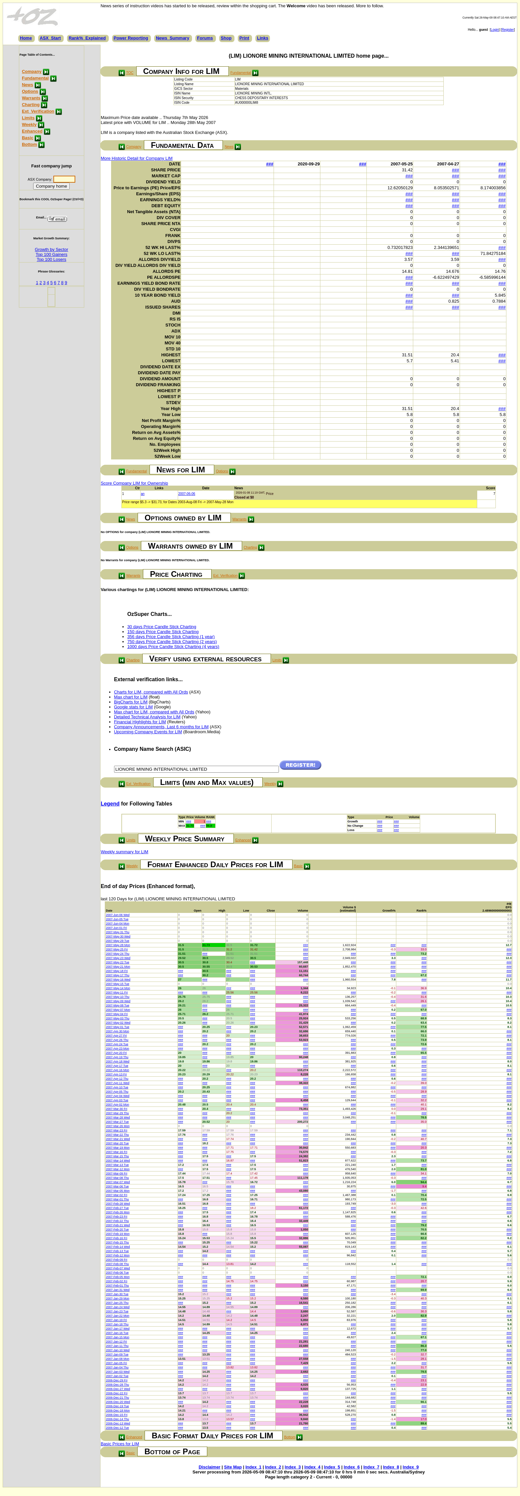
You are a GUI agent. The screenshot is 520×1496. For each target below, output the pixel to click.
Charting (30, 104)
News (27, 84)
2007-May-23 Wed (118, 958)
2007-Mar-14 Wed (118, 1160)
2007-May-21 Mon (118, 966)
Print (244, 37)
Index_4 (312, 1467)
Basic (27, 137)
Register (507, 29)
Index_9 (411, 1467)
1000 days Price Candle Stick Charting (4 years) (173, 646)
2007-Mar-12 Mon (118, 1169)
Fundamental (35, 78)
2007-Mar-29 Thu (117, 1113)
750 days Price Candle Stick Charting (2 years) (172, 641)
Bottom (29, 144)
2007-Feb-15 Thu (117, 1242)
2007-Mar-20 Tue (117, 1143)
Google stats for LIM (133, 706)
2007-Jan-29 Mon (117, 1298)
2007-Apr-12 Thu (117, 1078)
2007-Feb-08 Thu (117, 1264)
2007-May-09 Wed (118, 1001)
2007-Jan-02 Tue (117, 1376)
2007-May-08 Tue (117, 1005)
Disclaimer (210, 1467)
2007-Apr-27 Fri (116, 1035)
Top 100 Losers (51, 259)
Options (30, 91)
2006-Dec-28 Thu (117, 1384)
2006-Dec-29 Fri (116, 1380)
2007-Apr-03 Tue (117, 1100)
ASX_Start (50, 37)
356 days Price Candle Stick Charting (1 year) (171, 636)
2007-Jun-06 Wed (117, 915)
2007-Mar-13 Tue (117, 1165)
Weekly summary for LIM (125, 851)
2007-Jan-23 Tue (117, 1311)
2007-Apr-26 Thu (117, 1040)
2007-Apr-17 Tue (117, 1065)
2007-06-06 (186, 494)
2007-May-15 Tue (117, 984)
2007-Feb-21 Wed (118, 1225)
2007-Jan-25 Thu (117, 1302)
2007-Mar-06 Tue (117, 1186)
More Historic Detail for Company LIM (137, 158)
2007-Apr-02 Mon (117, 1104)
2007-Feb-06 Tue (117, 1272)
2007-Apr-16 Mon (117, 1070)
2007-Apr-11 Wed (117, 1083)
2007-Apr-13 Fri (116, 1074)
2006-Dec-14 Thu (117, 1419)
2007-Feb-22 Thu (117, 1221)
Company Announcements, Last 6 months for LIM (161, 726)
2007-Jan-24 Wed (117, 1307)
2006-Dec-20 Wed (118, 1402)
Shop (226, 37)
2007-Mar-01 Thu (117, 1199)
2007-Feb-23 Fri (116, 1216)
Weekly (29, 124)
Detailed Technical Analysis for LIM (147, 716)
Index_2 (273, 1467)
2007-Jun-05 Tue (117, 919)
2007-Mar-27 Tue (117, 1121)
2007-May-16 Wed (118, 979)
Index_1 (253, 1467)
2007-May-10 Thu (117, 996)
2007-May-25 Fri (117, 949)
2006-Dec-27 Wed (118, 1389)
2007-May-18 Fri (117, 971)
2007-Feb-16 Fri (116, 1238)
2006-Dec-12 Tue (117, 1427)
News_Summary (172, 37)
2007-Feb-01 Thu (117, 1285)
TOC (129, 73)
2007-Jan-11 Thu (117, 1345)
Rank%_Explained (87, 37)
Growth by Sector (51, 249)
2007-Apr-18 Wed (117, 1061)
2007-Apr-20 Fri (116, 1052)
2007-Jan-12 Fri (116, 1341)
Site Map (233, 1467)
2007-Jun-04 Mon (117, 923)
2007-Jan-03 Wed (117, 1371)
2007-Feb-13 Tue (117, 1251)
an (143, 494)
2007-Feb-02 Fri (116, 1281)
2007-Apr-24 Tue (117, 1044)
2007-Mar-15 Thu (117, 1156)
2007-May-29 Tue (117, 940)
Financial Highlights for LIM (140, 721)
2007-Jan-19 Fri (116, 1320)
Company (31, 71)
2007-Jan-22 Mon (117, 1315)
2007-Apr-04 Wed (117, 1096)
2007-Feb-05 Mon (118, 1277)
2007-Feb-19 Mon (118, 1233)
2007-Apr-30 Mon (117, 1031)
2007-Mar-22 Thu (117, 1134)
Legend (110, 804)
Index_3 (293, 1467)
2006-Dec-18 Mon (118, 1410)
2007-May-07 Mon (118, 1009)
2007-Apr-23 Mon (117, 1048)
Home (26, 37)
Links (262, 37)
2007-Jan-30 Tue (117, 1294)
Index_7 (371, 1467)
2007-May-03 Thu (117, 1018)
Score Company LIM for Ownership (134, 483)
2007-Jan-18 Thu (117, 1324)
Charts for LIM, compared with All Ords (151, 691)
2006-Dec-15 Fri (116, 1414)
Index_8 (391, 1467)
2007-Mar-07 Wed (118, 1182)
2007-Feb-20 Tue (117, 1229)
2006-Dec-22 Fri (116, 1393)
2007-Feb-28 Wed (118, 1203)
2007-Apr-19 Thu (117, 1057)
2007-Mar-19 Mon (118, 1147)
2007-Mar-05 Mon (118, 1190)
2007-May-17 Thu (117, 975)
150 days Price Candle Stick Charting (163, 631)
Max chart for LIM (131, 696)
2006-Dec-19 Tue (117, 1406)
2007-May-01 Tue (117, 1027)
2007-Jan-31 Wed (117, 1289)
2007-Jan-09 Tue (117, 1354)
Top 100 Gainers (51, 254)
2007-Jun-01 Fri (116, 927)
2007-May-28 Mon (118, 945)
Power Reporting (131, 37)
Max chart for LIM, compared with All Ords (154, 711)
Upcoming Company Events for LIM (148, 731)
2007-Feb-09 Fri (116, 1259)
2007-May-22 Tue (117, 962)
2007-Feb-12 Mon (118, 1255)
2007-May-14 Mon (118, 988)
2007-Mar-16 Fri (116, 1152)
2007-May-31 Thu (117, 932)
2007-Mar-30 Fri (116, 1108)
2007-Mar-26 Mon (118, 1126)
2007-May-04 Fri (117, 1014)
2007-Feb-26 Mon (118, 1212)
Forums (205, 37)
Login (495, 29)
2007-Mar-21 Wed (118, 1139)
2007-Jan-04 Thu (117, 1367)
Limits (28, 117)
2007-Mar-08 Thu (117, 1177)
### (270, 163)
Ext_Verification (38, 111)
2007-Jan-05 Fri (116, 1363)
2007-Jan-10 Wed (117, 1350)
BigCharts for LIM (131, 701)
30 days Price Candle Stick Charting (161, 626)
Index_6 (351, 1467)
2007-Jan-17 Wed (117, 1328)
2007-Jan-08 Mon (117, 1358)
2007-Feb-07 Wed (118, 1268)
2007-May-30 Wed (118, 936)
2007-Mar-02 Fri (116, 1195)
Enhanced (32, 131)
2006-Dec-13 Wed (118, 1423)
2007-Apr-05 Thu (117, 1091)
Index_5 (332, 1467)
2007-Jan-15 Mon (117, 1337)
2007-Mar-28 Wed (118, 1117)
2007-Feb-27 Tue (117, 1208)
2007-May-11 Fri (117, 992)
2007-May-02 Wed (118, 1022)
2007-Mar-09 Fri (116, 1173)
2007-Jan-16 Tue (117, 1333)
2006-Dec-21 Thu (117, 1397)
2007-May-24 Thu (117, 953)
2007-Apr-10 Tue (117, 1087)
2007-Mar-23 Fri (116, 1130)
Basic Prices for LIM (120, 1443)
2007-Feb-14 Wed (118, 1246)
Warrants (31, 97)
